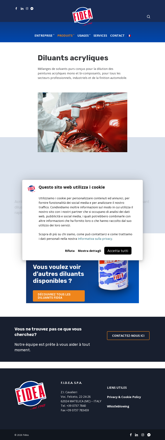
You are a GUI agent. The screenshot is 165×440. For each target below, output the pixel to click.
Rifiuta (70, 251)
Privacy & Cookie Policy (124, 397)
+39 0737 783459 (77, 410)
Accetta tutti (117, 250)
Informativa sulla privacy (95, 239)
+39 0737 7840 (76, 406)
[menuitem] (129, 35)
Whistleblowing (118, 406)
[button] (59, 296)
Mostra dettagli (89, 251)
